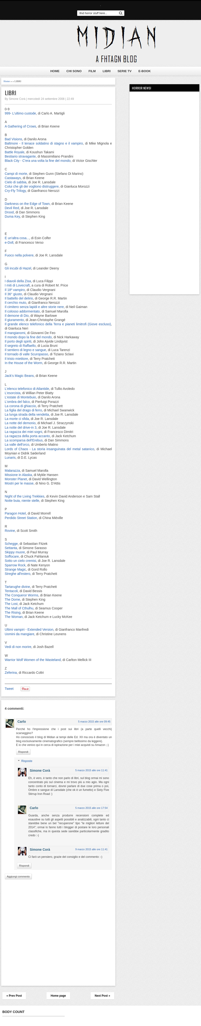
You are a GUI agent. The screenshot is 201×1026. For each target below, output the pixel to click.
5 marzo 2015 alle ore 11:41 (91, 770)
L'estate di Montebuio (20, 397)
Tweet (9, 689)
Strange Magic (15, 569)
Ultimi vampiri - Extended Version (29, 629)
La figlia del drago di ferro (23, 410)
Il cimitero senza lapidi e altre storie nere (34, 307)
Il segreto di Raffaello (20, 346)
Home (7, 81)
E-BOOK (144, 71)
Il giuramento (14, 320)
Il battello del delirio (19, 298)
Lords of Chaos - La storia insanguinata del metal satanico (49, 449)
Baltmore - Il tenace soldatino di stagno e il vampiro (44, 143)
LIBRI (107, 71)
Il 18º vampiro (15, 290)
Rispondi (23, 751)
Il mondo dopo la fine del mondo (28, 337)
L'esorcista (12, 393)
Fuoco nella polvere (19, 255)
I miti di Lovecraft (17, 285)
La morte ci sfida (17, 419)
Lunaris (10, 457)
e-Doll (9, 242)
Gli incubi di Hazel (18, 268)
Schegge (11, 544)
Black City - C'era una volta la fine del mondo (38, 161)
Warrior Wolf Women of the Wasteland (33, 660)
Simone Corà (40, 770)
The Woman (14, 617)
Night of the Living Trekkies (24, 496)
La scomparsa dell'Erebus (24, 440)
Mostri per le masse (19, 483)
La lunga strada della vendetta (27, 414)
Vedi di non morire (18, 647)
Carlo (21, 721)
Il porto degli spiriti (18, 341)
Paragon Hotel (15, 513)
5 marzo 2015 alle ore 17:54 (91, 807)
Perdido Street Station (21, 518)
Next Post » (102, 995)
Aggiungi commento (18, 876)
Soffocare (12, 556)
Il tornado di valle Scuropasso (26, 354)
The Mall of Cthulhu (19, 608)
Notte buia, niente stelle (22, 500)
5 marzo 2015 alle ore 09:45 (94, 721)
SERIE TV (124, 71)
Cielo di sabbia (15, 182)
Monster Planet (16, 479)
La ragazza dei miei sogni (23, 432)
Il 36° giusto (13, 294)
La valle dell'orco (17, 444)
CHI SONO (74, 71)
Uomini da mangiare (19, 634)
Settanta (11, 548)
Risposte (26, 761)
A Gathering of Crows (20, 126)
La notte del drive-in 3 (21, 427)
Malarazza (12, 470)
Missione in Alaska (18, 475)
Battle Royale (14, 152)
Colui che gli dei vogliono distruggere (32, 186)
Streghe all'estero (17, 574)
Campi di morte (16, 174)
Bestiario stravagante (20, 156)
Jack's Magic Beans (19, 376)
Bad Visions (13, 139)
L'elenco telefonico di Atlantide (27, 389)
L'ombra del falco (17, 402)
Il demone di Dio (17, 315)
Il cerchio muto (15, 302)
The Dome (12, 599)
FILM (92, 71)
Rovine (10, 531)
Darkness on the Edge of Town (27, 204)
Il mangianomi (15, 333)
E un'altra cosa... (17, 238)
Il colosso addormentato (22, 311)
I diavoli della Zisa (18, 281)
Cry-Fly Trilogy (15, 191)
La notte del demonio (20, 423)
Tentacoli (11, 591)
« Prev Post (14, 995)
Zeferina (11, 672)
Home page (58, 995)
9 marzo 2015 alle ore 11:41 (91, 849)
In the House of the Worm (23, 363)
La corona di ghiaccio (20, 406)
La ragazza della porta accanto (27, 436)
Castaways (13, 178)
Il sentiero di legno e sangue (25, 350)
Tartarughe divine (17, 587)
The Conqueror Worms (21, 595)
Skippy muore (15, 552)
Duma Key (12, 216)
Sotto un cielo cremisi (20, 561)
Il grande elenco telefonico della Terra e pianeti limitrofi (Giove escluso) (58, 324)
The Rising (13, 612)
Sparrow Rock (15, 565)
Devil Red (12, 208)
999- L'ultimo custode (20, 113)
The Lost (11, 604)
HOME (54, 71)
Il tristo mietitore (16, 359)
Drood (9, 212)
